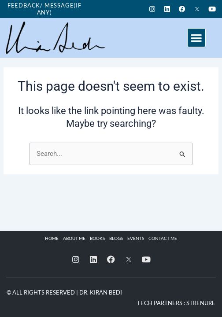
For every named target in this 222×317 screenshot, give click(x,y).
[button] (196, 37)
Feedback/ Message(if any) (44, 9)
